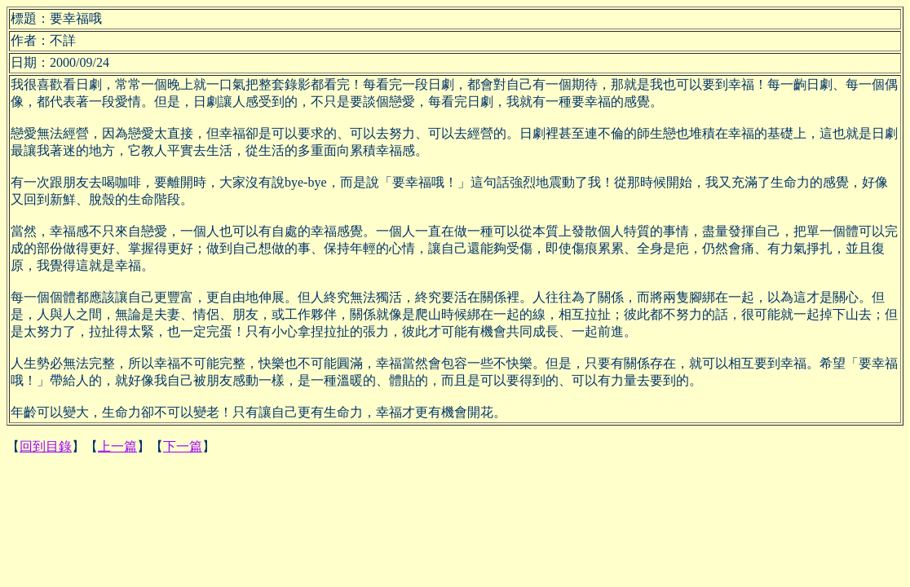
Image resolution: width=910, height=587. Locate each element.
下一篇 (182, 446)
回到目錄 (46, 446)
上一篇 (117, 446)
